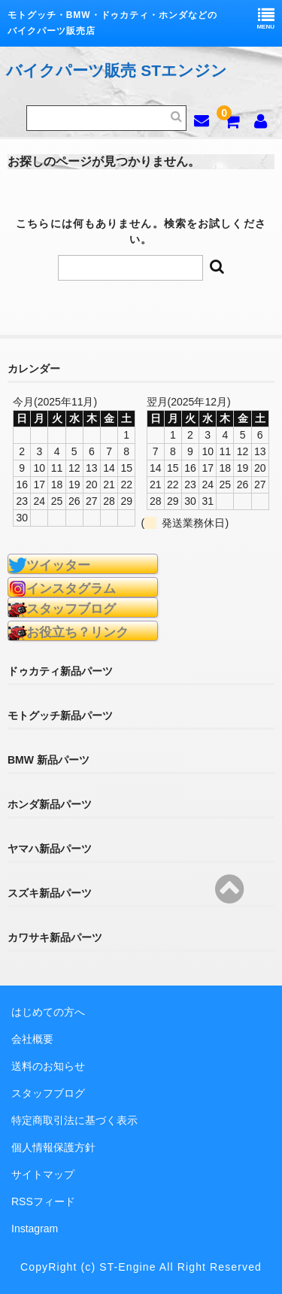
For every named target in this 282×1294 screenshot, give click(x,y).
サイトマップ (42, 1174)
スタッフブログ (48, 1093)
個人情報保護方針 (53, 1147)
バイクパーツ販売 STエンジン (116, 70)
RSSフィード (43, 1201)
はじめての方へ (48, 1012)
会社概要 (32, 1039)
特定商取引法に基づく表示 (74, 1120)
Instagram (34, 1229)
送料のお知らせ (48, 1066)
